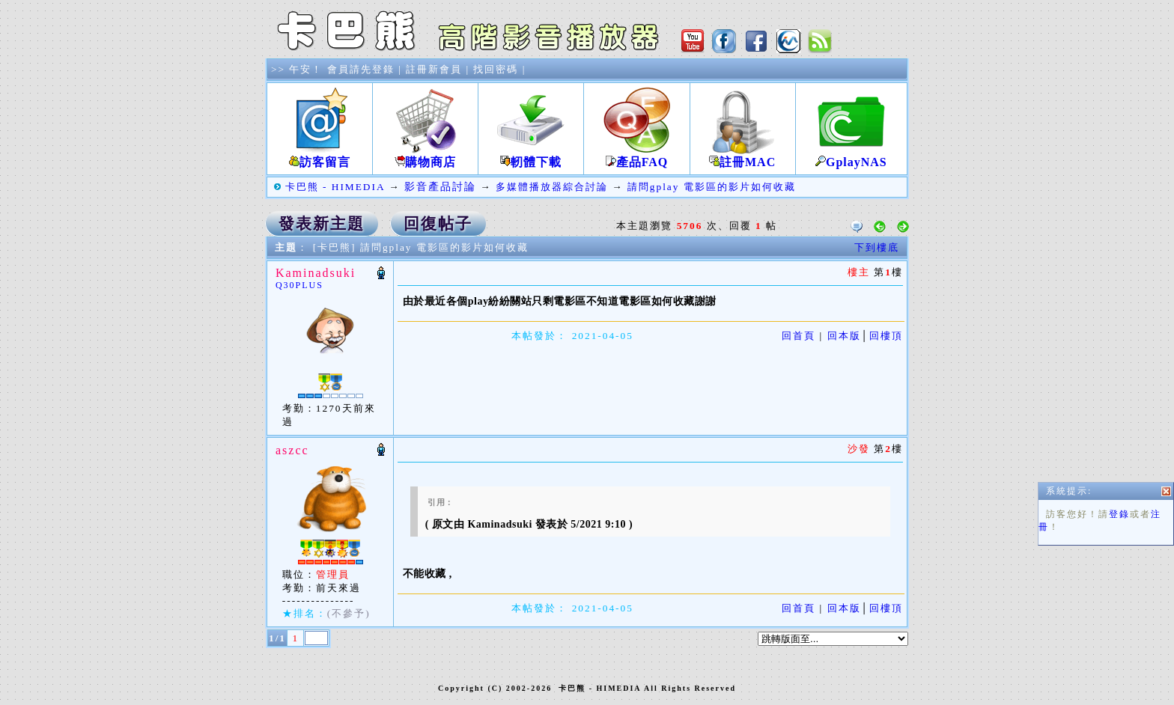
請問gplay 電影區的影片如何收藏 (711, 186)
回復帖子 (438, 224)
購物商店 (425, 156)
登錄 (1119, 520)
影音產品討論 (440, 186)
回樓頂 (886, 335)
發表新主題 (322, 224)
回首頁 (798, 335)
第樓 (886, 448)
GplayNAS (851, 156)
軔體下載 (531, 156)
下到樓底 (876, 247)
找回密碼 (495, 69)
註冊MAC (742, 156)
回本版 (844, 335)
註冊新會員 (434, 69)
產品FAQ (636, 156)
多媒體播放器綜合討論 (552, 186)
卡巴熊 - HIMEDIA (335, 186)
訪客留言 (319, 156)
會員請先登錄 (361, 69)
